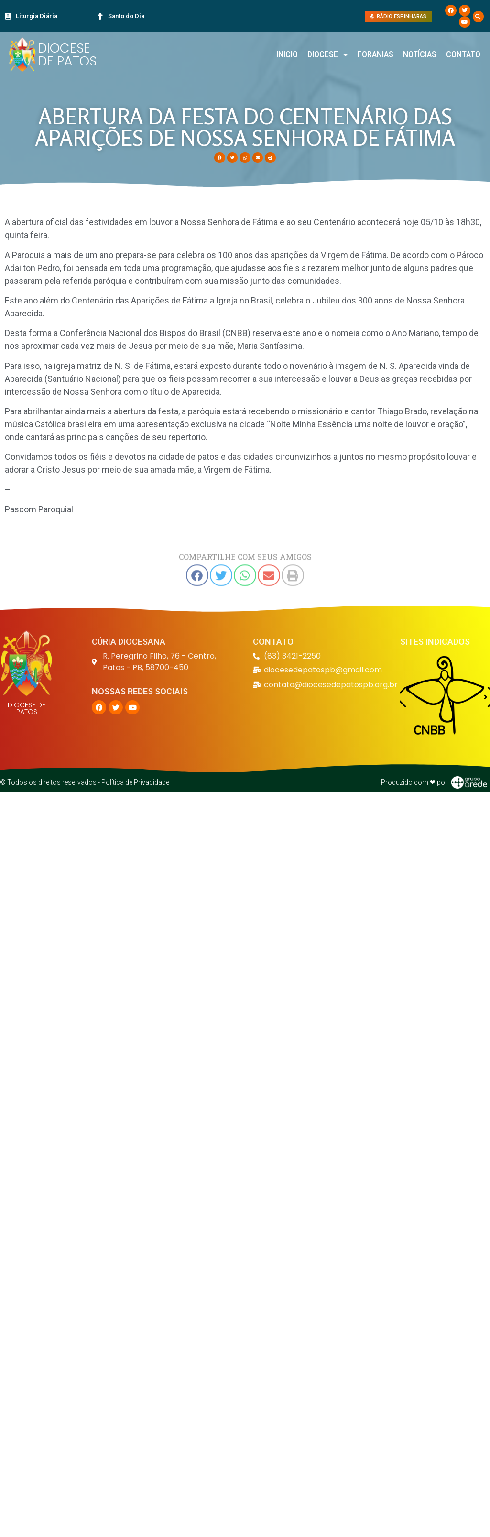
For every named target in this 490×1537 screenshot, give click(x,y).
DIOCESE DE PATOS (67, 54)
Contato (463, 54)
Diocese (327, 54)
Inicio (287, 54)
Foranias (375, 54)
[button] (478, 16)
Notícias (419, 54)
